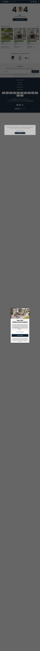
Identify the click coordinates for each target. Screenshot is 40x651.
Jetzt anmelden (20, 335)
